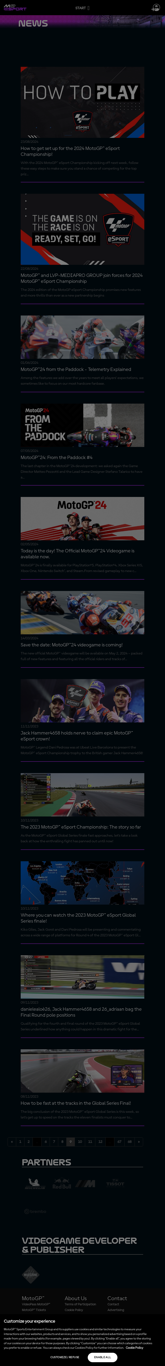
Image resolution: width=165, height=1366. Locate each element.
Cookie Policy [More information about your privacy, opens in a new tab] (134, 1347)
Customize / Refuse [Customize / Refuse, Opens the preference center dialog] (64, 1357)
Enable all (102, 1357)
